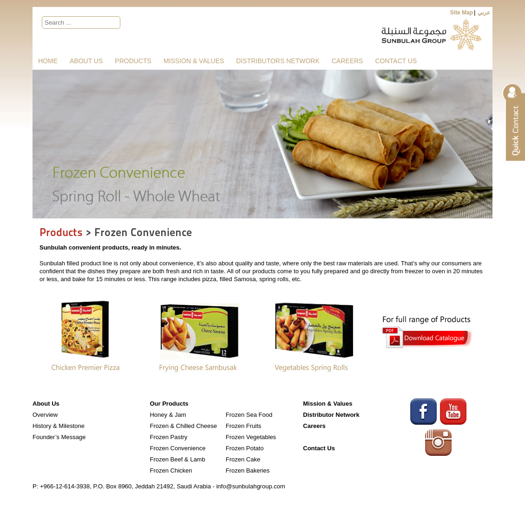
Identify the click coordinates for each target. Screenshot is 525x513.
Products (133, 61)
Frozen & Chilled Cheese (183, 425)
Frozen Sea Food (249, 414)
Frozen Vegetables (251, 437)
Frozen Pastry (168, 437)
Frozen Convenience (177, 448)
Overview (45, 414)
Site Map (461, 12)
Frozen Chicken (171, 470)
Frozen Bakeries (248, 470)
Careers (347, 61)
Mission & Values (194, 61)
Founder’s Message (59, 437)
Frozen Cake (243, 459)
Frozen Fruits (244, 425)
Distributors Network (277, 61)
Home (48, 61)
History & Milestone (59, 425)
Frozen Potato (245, 448)
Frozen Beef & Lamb (177, 459)
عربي (484, 12)
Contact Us (396, 61)
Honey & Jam (168, 414)
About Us (86, 61)
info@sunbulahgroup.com (250, 486)
